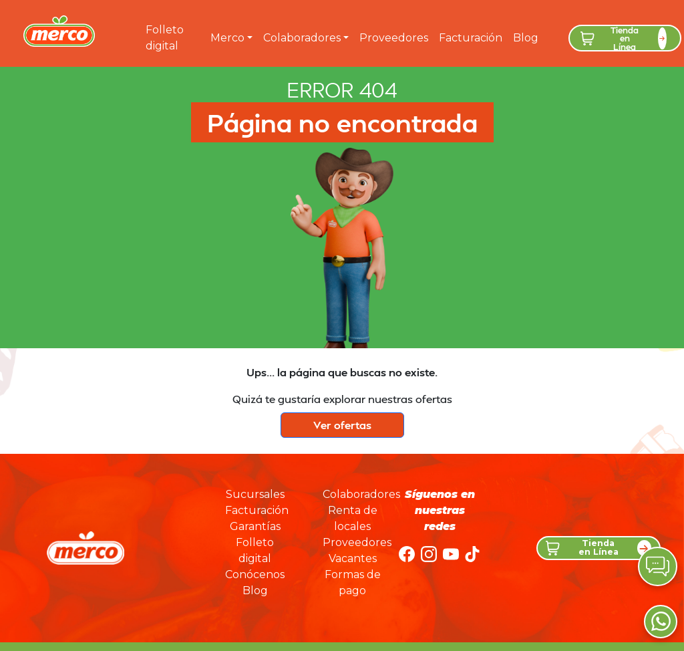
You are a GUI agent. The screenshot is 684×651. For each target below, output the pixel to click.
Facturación (470, 37)
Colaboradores (302, 37)
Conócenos (255, 574)
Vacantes (353, 558)
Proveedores (393, 37)
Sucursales (255, 494)
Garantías (255, 526)
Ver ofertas (342, 425)
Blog (525, 37)
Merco (227, 37)
